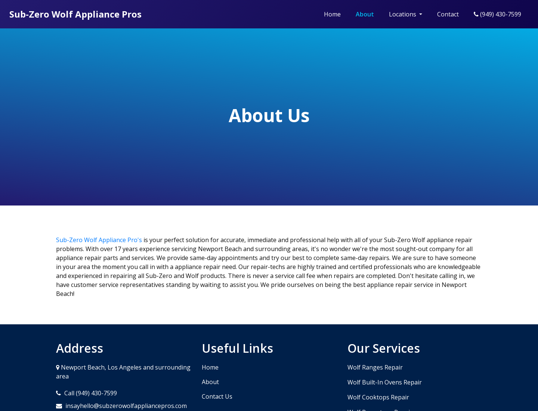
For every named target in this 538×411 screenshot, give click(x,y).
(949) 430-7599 (497, 14)
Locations (403, 14)
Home (332, 14)
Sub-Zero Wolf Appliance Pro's (99, 240)
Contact (448, 14)
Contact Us (217, 396)
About (365, 14)
